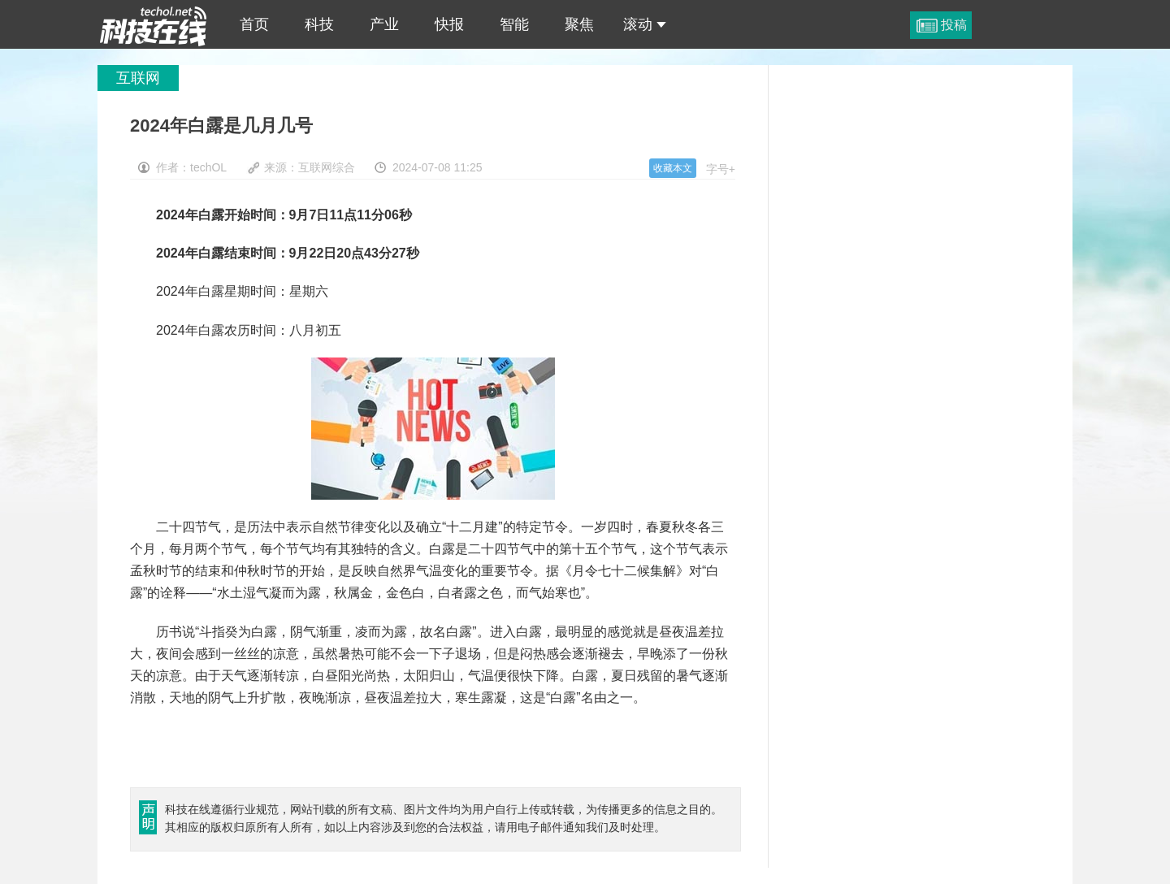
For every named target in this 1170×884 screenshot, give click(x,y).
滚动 (644, 24)
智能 (514, 24)
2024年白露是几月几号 (154, 24)
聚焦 (579, 24)
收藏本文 (672, 168)
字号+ (720, 169)
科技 (319, 24)
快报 (449, 24)
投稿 (954, 25)
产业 (384, 24)
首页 (254, 24)
